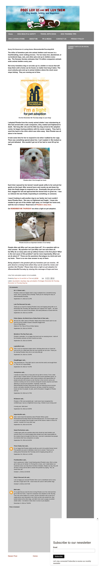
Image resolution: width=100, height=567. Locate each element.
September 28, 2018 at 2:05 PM (23, 328)
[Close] (97, 518)
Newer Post (12, 556)
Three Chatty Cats (19, 446)
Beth (15, 489)
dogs (28, 281)
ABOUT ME (33, 39)
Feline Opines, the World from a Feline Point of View (29, 318)
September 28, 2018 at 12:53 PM (23, 312)
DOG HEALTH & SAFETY (26, 34)
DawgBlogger (18, 360)
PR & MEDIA (46, 39)
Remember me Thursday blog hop (17, 283)
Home (10, 34)
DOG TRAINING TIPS (68, 34)
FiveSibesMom (18, 460)
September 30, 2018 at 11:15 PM (23, 454)
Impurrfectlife (18, 414)
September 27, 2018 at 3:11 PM (23, 298)
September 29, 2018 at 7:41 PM (23, 366)
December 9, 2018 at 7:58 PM (22, 503)
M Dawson (17, 398)
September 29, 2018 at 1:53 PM (23, 354)
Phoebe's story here (43, 205)
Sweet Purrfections (19, 430)
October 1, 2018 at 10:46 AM (22, 472)
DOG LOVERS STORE (16, 39)
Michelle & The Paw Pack (21, 334)
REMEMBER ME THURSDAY (21, 208)
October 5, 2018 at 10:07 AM (22, 484)
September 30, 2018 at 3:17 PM (23, 393)
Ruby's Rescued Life (20, 477)
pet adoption (33, 281)
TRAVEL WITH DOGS (48, 34)
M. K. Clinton (18, 290)
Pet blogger (41, 281)
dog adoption (16, 281)
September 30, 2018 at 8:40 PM (23, 440)
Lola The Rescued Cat (20, 304)
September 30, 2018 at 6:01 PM (23, 424)
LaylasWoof (17, 346)
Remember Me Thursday (52, 281)
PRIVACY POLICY (77, 39)
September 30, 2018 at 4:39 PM (23, 409)
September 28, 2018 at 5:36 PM (23, 340)
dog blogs (23, 281)
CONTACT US (61, 39)
